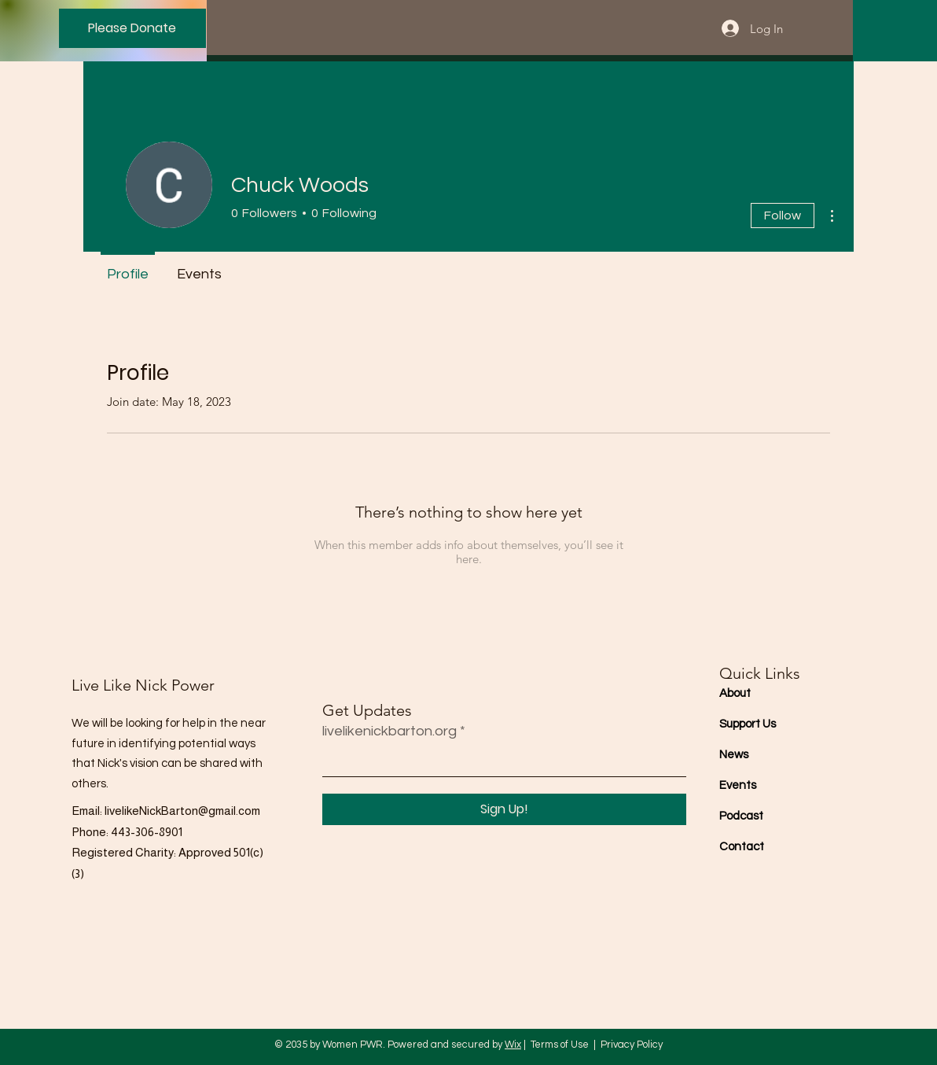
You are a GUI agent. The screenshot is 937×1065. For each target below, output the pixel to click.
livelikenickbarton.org (389, 731)
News (733, 755)
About (735, 693)
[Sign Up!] (504, 809)
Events (737, 785)
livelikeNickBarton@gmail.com (182, 810)
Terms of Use (560, 1044)
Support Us (747, 724)
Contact (741, 847)
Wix (513, 1044)
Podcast (741, 816)
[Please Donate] (132, 28)
